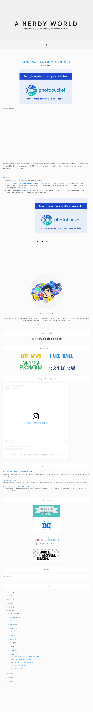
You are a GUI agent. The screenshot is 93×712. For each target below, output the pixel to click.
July (11, 632)
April (11, 643)
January (13, 654)
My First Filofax (9, 480)
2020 (9, 600)
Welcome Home (16, 668)
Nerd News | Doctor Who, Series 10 (22, 659)
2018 (8, 607)
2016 (8, 674)
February (13, 650)
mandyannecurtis (31, 455)
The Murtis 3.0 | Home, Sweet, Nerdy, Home (20, 486)
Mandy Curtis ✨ (16, 455)
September (14, 624)
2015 (8, 677)
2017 (8, 611)
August (12, 628)
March (12, 647)
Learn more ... (50, 325)
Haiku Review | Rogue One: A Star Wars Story (26, 657)
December (13, 613)
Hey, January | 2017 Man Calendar (22, 662)
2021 (8, 596)
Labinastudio (38, 705)
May (11, 639)
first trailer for (24, 183)
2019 (8, 603)
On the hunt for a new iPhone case (17, 472)
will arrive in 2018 (28, 190)
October (13, 621)
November (13, 617)
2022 (9, 592)
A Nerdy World (46, 23)
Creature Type (72, 705)
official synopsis (21, 180)
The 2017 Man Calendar (19, 665)
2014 (8, 681)
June (11, 636)
